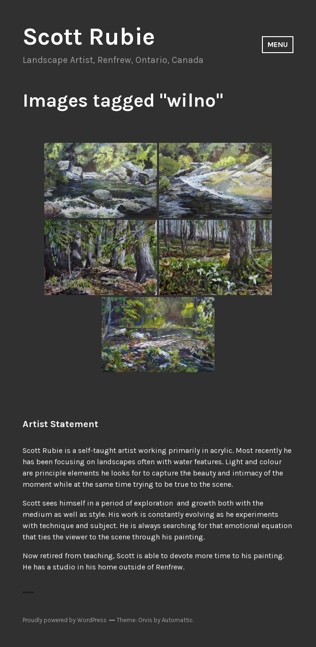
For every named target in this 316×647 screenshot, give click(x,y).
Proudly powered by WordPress (65, 620)
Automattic (177, 620)
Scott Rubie (89, 37)
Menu (278, 44)
